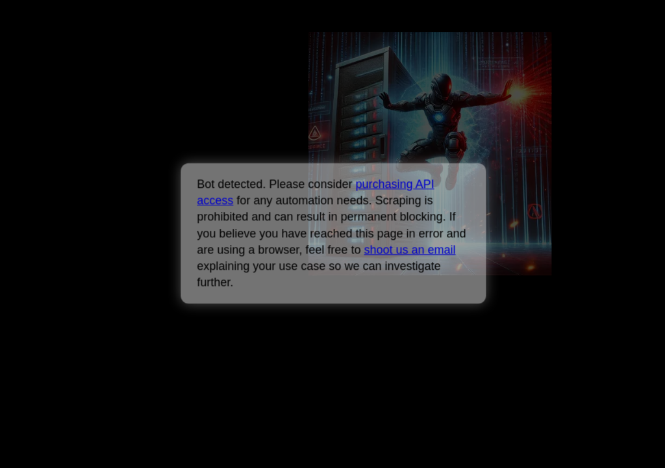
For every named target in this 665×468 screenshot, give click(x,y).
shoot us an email (409, 249)
